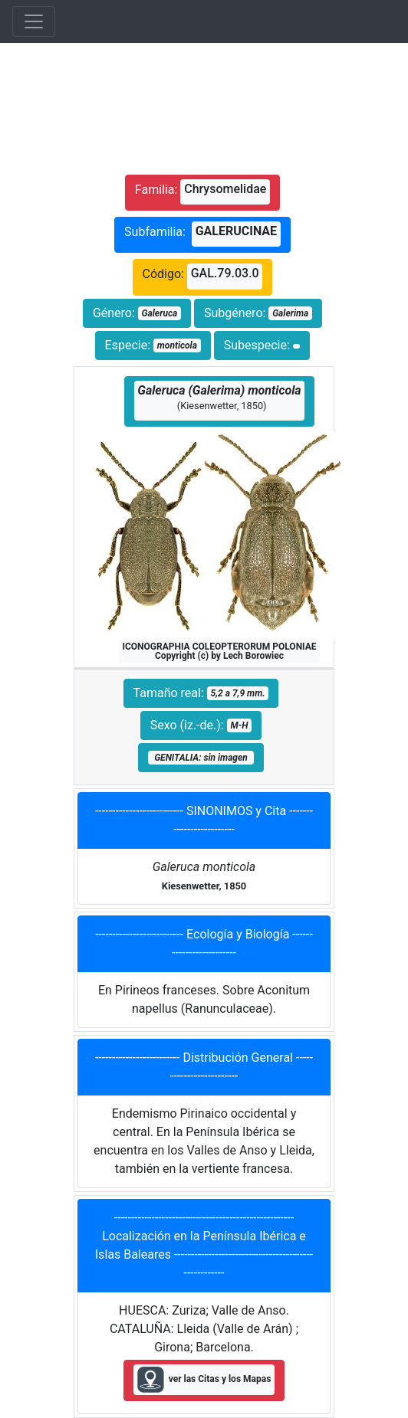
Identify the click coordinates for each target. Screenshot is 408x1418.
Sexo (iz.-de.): (201, 725)
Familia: (202, 192)
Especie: (153, 345)
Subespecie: (262, 345)
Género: (137, 313)
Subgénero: (258, 313)
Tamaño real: (201, 693)
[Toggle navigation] (33, 21)
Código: (203, 276)
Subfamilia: (202, 234)
